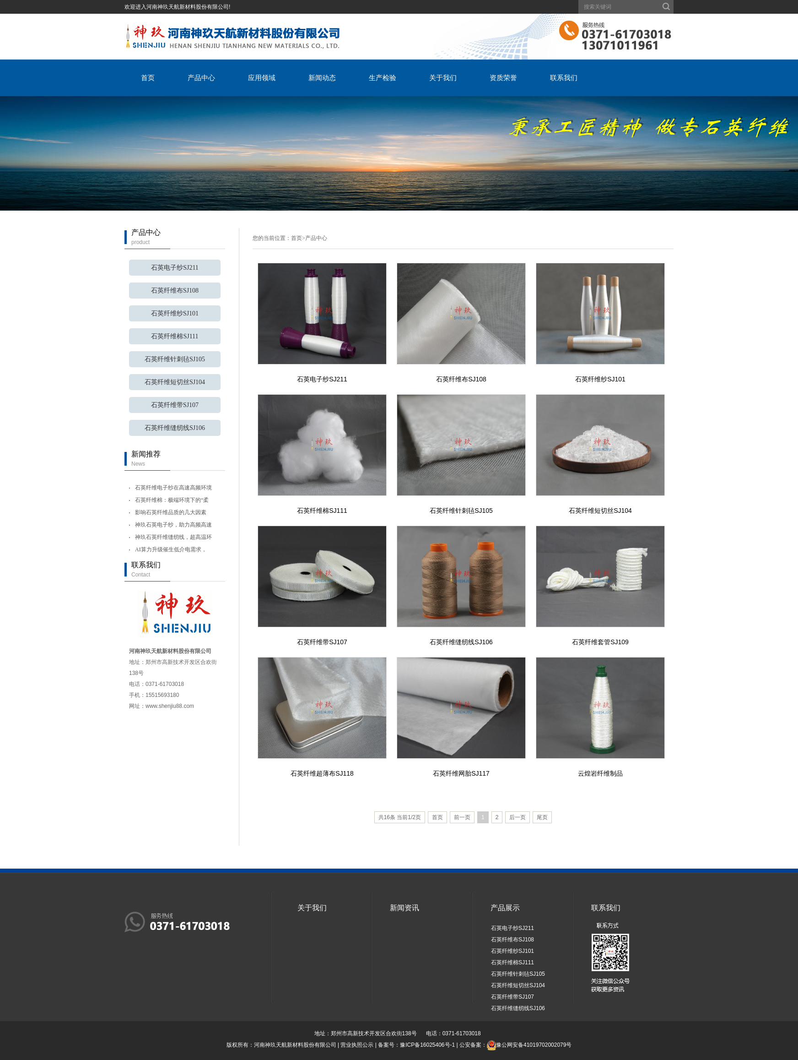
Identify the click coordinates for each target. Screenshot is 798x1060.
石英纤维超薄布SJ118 (322, 773)
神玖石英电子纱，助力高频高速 (173, 525)
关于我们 (443, 78)
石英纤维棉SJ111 (174, 336)
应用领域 (261, 78)
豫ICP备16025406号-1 (427, 1045)
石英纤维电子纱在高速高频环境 (173, 487)
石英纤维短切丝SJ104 (175, 382)
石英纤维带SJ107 (175, 405)
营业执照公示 (356, 1045)
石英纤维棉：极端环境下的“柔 (172, 500)
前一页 (462, 817)
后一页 (517, 817)
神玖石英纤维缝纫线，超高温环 (173, 537)
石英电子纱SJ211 (175, 267)
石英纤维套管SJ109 (600, 642)
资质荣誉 (503, 78)
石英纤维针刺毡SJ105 (175, 359)
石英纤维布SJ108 (175, 290)
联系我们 (563, 78)
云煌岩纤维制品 (600, 773)
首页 (148, 78)
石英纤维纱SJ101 (175, 313)
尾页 (542, 817)
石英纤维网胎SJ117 (461, 773)
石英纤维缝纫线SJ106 (175, 427)
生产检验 (382, 78)
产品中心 (201, 78)
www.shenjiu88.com (170, 706)
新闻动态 (322, 78)
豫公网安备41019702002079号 (534, 1045)
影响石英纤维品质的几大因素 (170, 512)
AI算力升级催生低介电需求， (171, 549)
